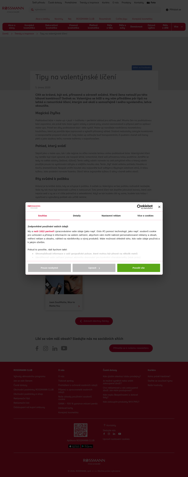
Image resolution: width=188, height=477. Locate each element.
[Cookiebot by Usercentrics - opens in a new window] (139, 207)
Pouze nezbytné (49, 268)
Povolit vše (138, 268)
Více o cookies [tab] (145, 215)
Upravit (94, 268)
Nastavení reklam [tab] (111, 215)
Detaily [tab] (77, 215)
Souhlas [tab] (42, 215)
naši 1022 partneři (44, 231)
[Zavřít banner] (159, 207)
